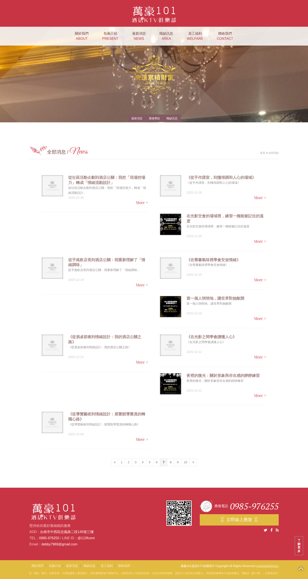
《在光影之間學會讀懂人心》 (212, 337)
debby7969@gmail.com (59, 544)
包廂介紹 (110, 36)
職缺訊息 (166, 36)
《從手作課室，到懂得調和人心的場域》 (221, 177)
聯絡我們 (225, 36)
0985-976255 (49, 538)
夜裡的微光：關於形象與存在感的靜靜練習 (223, 375)
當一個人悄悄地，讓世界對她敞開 (215, 298)
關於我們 (82, 36)
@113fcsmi (86, 538)
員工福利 (195, 36)
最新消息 (139, 36)
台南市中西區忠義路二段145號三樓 (67, 532)
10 (185, 462)
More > (142, 202)
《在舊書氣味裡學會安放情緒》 (213, 260)
